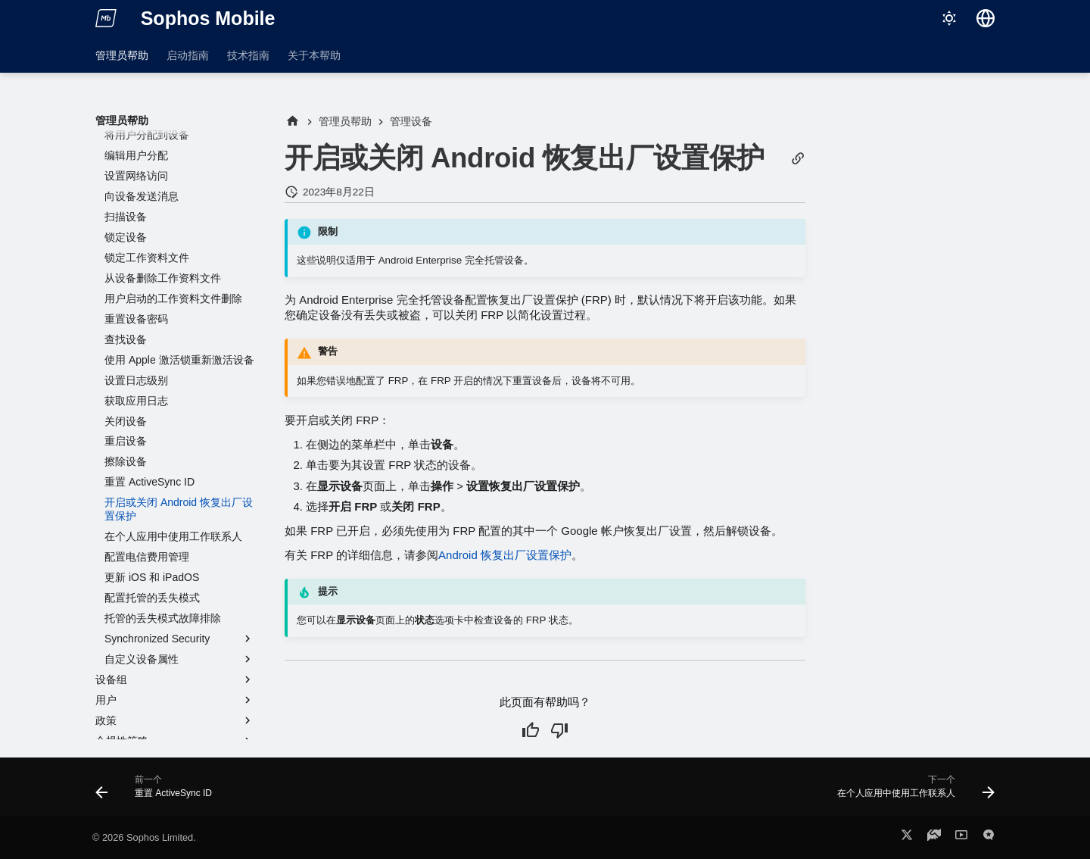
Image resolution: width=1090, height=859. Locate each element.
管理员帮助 (121, 55)
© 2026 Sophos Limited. (144, 837)
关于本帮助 (314, 55)
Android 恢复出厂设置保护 (504, 554)
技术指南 (248, 55)
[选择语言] (985, 18)
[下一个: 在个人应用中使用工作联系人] (911, 792)
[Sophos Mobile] (106, 18)
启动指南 (188, 55)
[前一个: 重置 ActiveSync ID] (158, 792)
